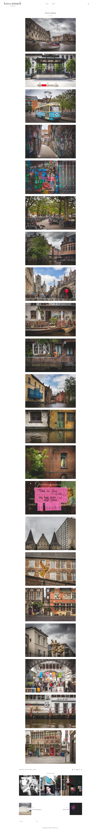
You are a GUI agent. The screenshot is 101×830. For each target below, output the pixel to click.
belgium (27, 769)
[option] (29, 785)
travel (34, 769)
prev (20, 785)
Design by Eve (55, 827)
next (81, 785)
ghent (31, 769)
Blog (47, 4)
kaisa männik (12, 3)
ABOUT (53, 4)
